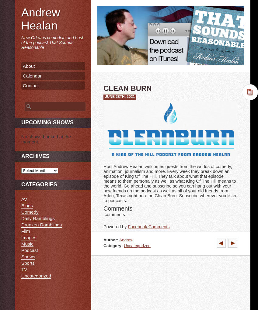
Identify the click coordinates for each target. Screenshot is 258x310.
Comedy (30, 212)
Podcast (29, 250)
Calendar (32, 75)
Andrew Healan (40, 19)
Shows (28, 256)
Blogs (27, 205)
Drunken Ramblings (41, 224)
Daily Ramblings (38, 218)
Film (25, 231)
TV (24, 269)
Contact (31, 85)
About (29, 66)
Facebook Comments (148, 226)
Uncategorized (137, 245)
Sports (28, 263)
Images (29, 237)
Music (27, 243)
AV (24, 199)
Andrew (126, 240)
